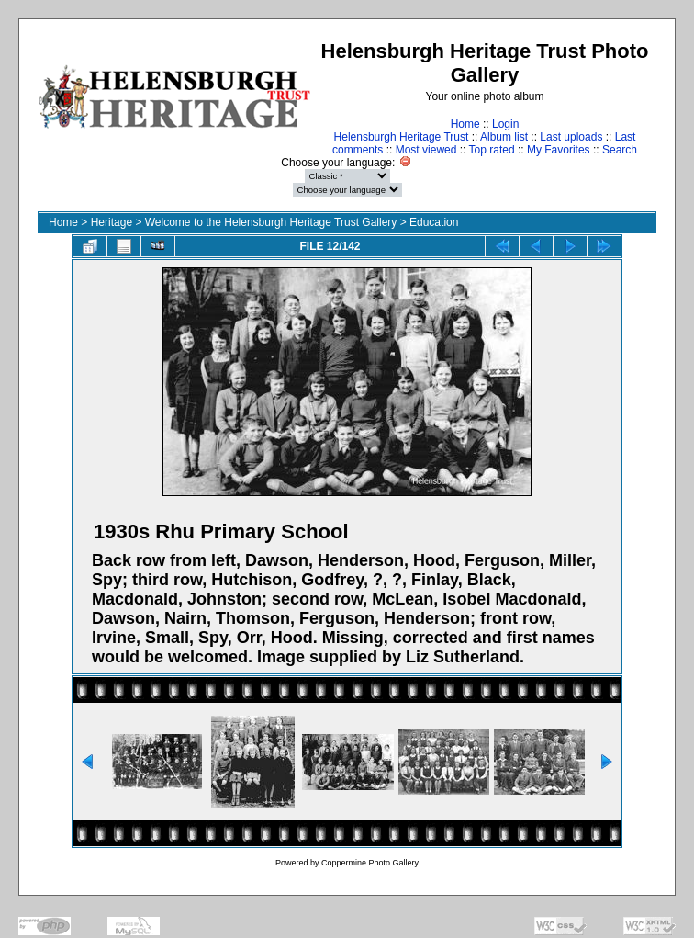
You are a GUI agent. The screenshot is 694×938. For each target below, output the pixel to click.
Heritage (111, 222)
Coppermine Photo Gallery (370, 862)
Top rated (492, 149)
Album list (504, 136)
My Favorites (558, 149)
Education (433, 222)
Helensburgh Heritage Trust (401, 136)
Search (619, 149)
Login (505, 124)
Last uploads (571, 136)
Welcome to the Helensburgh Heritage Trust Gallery (271, 222)
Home (465, 124)
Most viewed (426, 149)
